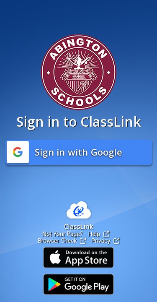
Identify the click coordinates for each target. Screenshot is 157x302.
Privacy (105, 240)
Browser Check (62, 240)
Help (98, 234)
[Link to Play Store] (78, 284)
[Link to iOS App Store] (78, 257)
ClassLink (78, 226)
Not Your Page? (62, 234)
